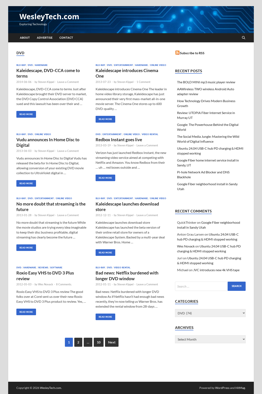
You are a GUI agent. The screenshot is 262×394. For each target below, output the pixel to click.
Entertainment (123, 65)
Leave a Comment (68, 82)
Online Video (158, 65)
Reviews (43, 267)
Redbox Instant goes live (119, 139)
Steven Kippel (46, 82)
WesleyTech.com (49, 16)
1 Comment (143, 82)
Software (56, 267)
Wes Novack (45, 284)
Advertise (44, 37)
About (25, 37)
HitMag (240, 387)
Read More (24, 113)
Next (111, 342)
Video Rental (150, 134)
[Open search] (244, 38)
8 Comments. (64, 284)
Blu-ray (21, 65)
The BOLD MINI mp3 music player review (206, 82)
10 (99, 342)
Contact (66, 37)
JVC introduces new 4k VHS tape (216, 270)
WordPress (222, 387)
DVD (30, 65)
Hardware (41, 65)
